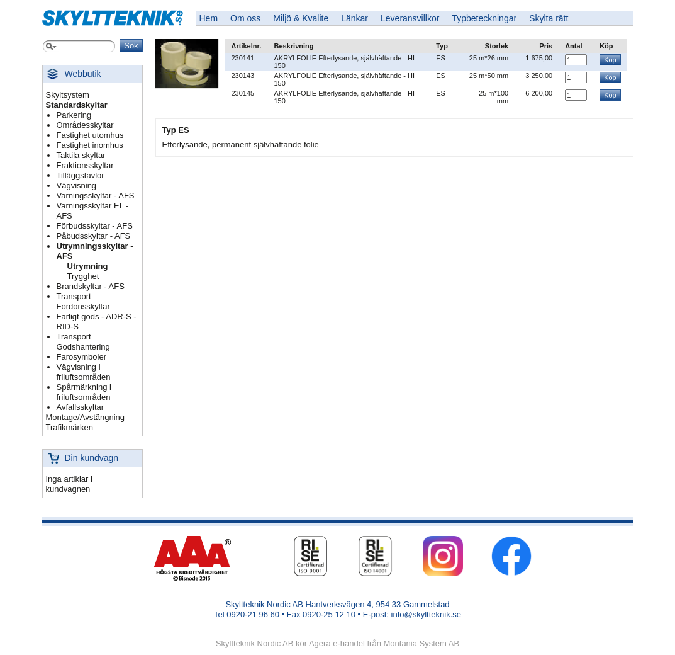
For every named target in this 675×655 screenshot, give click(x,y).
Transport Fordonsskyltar (83, 301)
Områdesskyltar (85, 125)
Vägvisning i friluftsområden (84, 372)
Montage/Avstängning (85, 417)
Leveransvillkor (410, 18)
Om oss (245, 18)
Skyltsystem (67, 95)
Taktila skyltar (81, 155)
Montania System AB (421, 643)
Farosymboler (81, 357)
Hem (208, 18)
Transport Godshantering (83, 341)
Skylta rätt (548, 18)
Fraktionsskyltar (85, 165)
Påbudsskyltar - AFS (94, 236)
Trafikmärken (69, 427)
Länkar (354, 18)
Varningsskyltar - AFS (96, 195)
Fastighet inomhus (90, 145)
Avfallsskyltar (80, 407)
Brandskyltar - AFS (91, 286)
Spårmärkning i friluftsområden (84, 392)
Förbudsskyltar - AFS (95, 226)
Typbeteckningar (484, 18)
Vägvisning (77, 185)
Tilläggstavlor (80, 175)
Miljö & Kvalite (300, 18)
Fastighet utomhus (90, 135)
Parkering (74, 115)
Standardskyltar (77, 105)
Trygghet (83, 276)
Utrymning (87, 266)
